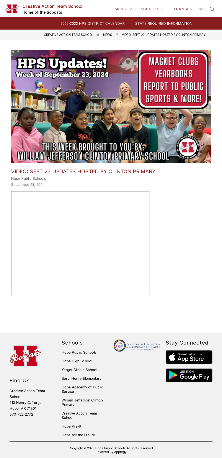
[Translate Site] (187, 9)
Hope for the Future (78, 435)
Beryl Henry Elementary (81, 378)
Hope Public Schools (79, 352)
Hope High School (77, 361)
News (107, 35)
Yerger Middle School (79, 370)
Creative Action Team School (68, 35)
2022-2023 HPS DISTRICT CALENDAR (92, 23)
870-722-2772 (21, 414)
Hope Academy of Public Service (82, 389)
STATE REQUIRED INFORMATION (164, 23)
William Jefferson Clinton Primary (82, 402)
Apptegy (120, 452)
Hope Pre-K (72, 426)
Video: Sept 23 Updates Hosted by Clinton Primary (164, 35)
